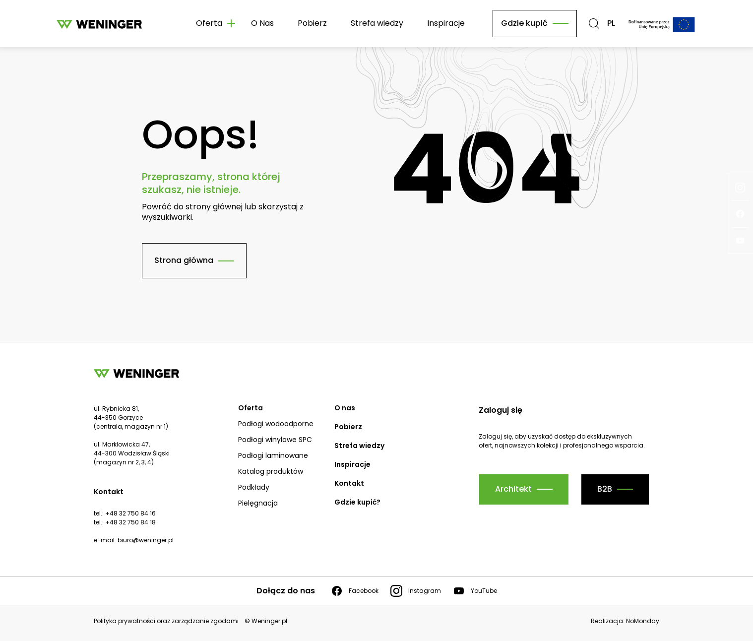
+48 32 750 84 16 (130, 513)
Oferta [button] (209, 23)
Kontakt (349, 483)
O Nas (262, 23)
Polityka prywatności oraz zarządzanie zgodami (166, 621)
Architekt (513, 489)
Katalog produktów (270, 471)
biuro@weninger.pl (146, 540)
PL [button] (611, 23)
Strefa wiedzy (377, 23)
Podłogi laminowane (273, 455)
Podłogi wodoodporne (276, 423)
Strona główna (183, 260)
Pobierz (312, 23)
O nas (344, 407)
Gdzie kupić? (357, 502)
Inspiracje (446, 23)
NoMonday (642, 621)
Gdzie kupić (524, 23)
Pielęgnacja (258, 503)
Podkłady (253, 487)
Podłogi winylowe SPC (275, 439)
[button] (594, 23)
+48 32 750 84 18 (130, 522)
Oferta (250, 407)
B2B (604, 489)
